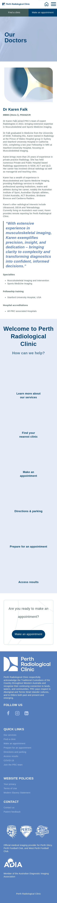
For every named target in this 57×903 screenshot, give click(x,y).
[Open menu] (53, 4)
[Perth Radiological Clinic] (16, 4)
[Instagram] (17, 713)
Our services (10, 735)
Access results (11, 756)
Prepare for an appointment (17, 748)
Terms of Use (10, 788)
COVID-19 (9, 760)
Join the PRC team (13, 765)
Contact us (9, 807)
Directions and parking (15, 752)
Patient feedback (12, 812)
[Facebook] (8, 713)
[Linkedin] (26, 713)
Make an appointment (43, 12)
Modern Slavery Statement (17, 792)
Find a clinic (14, 12)
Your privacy (10, 784)
